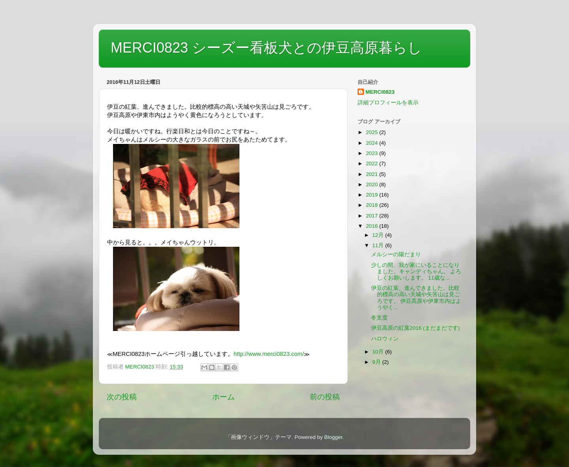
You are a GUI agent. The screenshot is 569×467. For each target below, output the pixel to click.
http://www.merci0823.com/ (269, 354)
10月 (378, 352)
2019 (372, 195)
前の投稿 (325, 397)
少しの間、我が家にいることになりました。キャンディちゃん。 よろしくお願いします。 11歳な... (416, 271)
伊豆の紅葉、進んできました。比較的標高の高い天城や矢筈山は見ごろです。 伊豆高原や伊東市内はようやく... (416, 297)
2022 (372, 163)
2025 (372, 132)
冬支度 (379, 318)
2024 (372, 143)
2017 (372, 216)
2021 (372, 174)
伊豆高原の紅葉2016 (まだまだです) (415, 328)
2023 (372, 153)
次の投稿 (122, 397)
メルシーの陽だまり (396, 254)
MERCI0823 (380, 92)
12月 (378, 235)
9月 (377, 362)
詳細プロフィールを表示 (388, 103)
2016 (372, 226)
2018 (372, 205)
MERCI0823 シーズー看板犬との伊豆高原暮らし (266, 48)
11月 (378, 245)
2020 (372, 184)
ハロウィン (385, 339)
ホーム (223, 397)
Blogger (333, 437)
